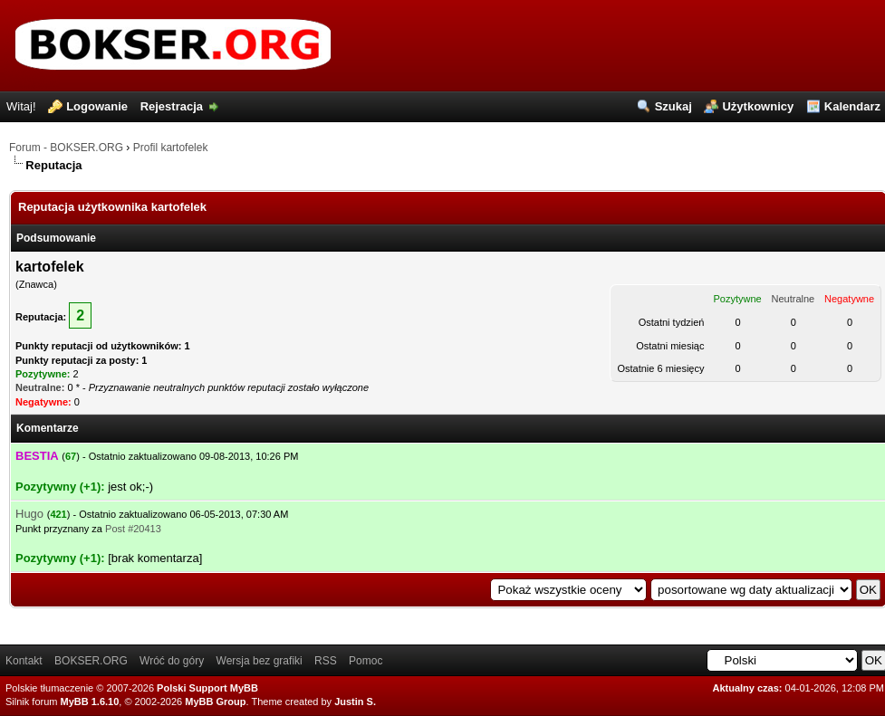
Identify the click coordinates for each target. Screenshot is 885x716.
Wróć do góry (171, 660)
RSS (325, 660)
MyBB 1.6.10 (90, 701)
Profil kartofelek (170, 147)
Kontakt (24, 660)
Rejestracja (171, 106)
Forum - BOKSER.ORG (66, 147)
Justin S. (355, 701)
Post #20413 (133, 528)
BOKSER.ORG (91, 660)
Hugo (29, 513)
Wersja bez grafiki (259, 660)
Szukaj (673, 106)
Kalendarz (852, 106)
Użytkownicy (758, 106)
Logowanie (97, 106)
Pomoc (365, 660)
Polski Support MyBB (207, 688)
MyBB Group (215, 701)
